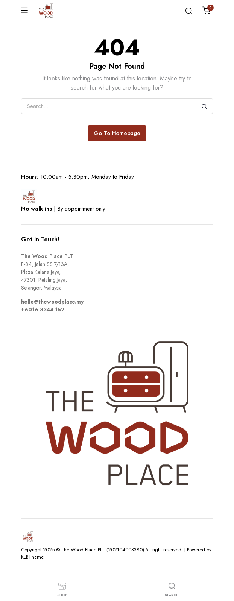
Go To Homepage (117, 133)
